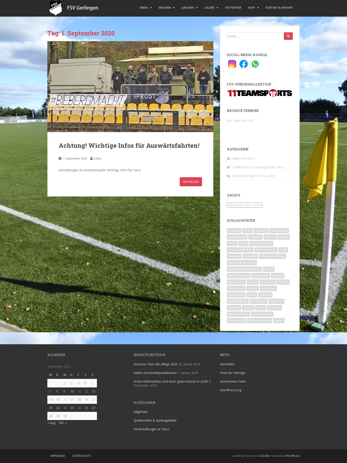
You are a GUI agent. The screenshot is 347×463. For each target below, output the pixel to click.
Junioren (187, 8)
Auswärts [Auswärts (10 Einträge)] (261, 230)
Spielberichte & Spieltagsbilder (254, 167)
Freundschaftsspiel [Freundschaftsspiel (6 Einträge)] (240, 250)
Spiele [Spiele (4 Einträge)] (252, 295)
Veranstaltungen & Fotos (250, 176)
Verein (143, 8)
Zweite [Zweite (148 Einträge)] (279, 320)
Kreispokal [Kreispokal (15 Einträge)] (267, 282)
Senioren (164, 8)
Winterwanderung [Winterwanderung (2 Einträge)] (259, 320)
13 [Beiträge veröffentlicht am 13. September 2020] (93, 391)
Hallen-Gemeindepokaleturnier (155, 373)
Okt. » (63, 422)
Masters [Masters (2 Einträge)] (283, 282)
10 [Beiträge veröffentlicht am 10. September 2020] (72, 391)
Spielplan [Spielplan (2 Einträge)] (265, 295)
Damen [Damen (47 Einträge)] (283, 237)
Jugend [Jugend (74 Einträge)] (268, 269)
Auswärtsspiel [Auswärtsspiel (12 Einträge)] (237, 237)
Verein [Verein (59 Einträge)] (261, 307)
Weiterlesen (191, 182)
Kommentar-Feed (232, 381)
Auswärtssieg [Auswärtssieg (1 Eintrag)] (279, 230)
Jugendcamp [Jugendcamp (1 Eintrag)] (260, 275)
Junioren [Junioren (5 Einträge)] (277, 275)
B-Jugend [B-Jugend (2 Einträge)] (255, 237)
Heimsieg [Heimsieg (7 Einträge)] (234, 256)
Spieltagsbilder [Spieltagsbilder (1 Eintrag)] (237, 301)
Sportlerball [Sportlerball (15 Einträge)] (258, 301)
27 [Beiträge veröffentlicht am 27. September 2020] (93, 408)
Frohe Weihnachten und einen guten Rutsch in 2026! (171, 381)
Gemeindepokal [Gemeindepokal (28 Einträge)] (266, 250)
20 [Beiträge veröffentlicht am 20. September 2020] (93, 399)
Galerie (209, 8)
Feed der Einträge (232, 373)
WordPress (293, 456)
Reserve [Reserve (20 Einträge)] (253, 288)
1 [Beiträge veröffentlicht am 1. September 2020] (57, 383)
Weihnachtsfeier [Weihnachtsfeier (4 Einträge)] (238, 314)
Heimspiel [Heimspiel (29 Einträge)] (250, 256)
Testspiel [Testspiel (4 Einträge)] (234, 307)
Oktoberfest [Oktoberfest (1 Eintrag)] (236, 288)
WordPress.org (230, 390)
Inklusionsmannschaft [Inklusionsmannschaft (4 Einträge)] (241, 263)
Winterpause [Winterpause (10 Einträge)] (236, 320)
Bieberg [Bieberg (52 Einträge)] (270, 237)
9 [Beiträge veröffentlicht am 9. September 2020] (64, 391)
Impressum (58, 456)
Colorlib (264, 456)
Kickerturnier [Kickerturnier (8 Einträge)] (236, 282)
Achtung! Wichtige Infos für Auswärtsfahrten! (129, 145)
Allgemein (240, 158)
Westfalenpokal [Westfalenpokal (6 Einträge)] (262, 314)
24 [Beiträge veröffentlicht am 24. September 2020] (72, 408)
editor (98, 158)
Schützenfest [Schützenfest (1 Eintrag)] (236, 295)
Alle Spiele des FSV (240, 120)
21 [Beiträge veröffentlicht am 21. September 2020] (51, 408)
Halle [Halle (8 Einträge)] (283, 250)
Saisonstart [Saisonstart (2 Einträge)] (269, 288)
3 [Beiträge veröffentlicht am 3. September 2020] (71, 383)
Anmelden (227, 364)
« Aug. (51, 422)
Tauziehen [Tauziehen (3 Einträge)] (276, 301)
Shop (251, 8)
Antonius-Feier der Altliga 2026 (155, 364)
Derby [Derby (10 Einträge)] (232, 243)
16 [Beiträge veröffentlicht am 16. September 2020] (65, 399)
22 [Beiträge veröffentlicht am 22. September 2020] (58, 408)
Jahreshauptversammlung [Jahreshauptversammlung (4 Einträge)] (244, 269)
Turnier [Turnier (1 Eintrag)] (248, 307)
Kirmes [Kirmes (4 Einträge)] (252, 282)
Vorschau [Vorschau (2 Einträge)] (274, 307)
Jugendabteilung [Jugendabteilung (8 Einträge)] (238, 275)
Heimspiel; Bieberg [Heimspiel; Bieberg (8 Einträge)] (273, 256)
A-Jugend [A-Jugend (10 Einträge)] (234, 230)
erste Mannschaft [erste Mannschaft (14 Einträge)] (261, 243)
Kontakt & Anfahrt (279, 8)
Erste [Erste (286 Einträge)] (243, 243)
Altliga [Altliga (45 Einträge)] (247, 230)
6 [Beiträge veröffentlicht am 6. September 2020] (92, 383)
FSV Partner (233, 8)
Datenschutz (81, 456)
